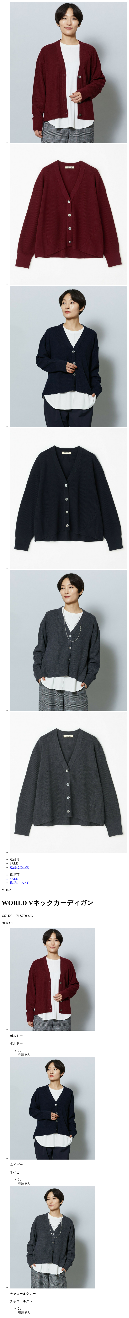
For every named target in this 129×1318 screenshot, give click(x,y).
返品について (19, 867)
